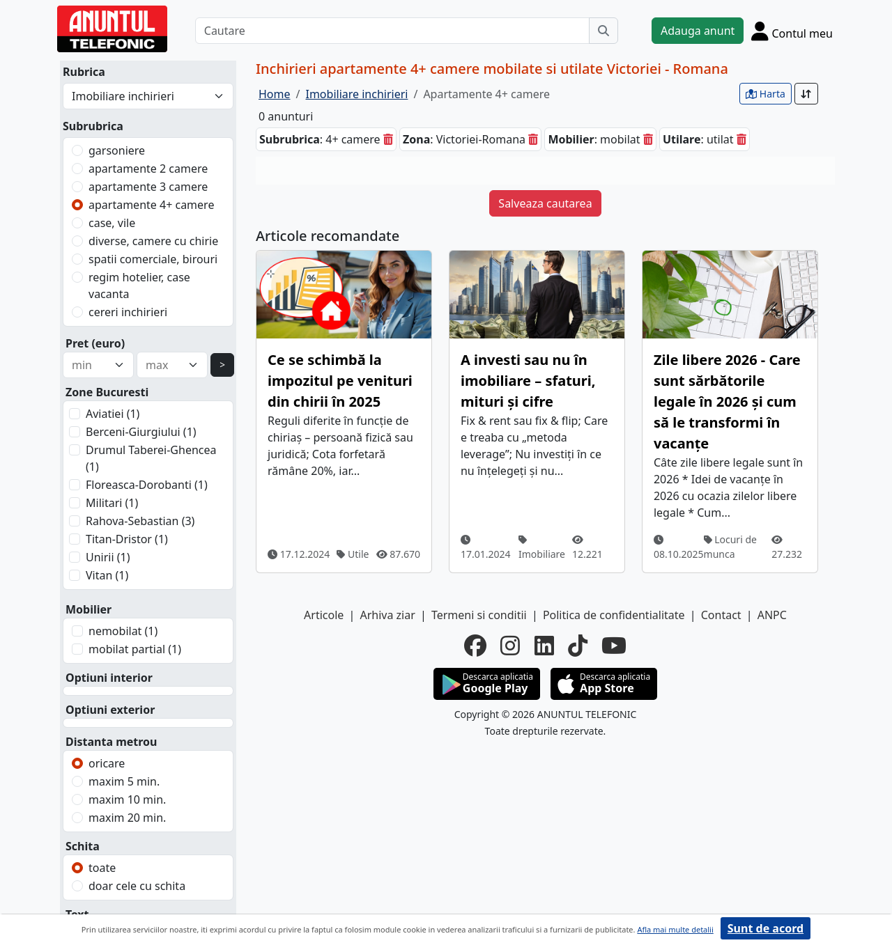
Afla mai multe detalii (675, 929)
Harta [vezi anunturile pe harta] (765, 93)
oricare (107, 763)
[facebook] (475, 645)
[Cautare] (392, 30)
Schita (83, 846)
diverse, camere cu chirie (153, 241)
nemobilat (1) (123, 631)
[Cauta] (603, 30)
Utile (353, 554)
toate (102, 867)
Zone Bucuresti (107, 392)
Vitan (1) (107, 575)
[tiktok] (577, 645)
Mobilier (89, 609)
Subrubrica (93, 126)
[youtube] (613, 645)
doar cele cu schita (137, 886)
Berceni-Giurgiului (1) (141, 431)
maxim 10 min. (127, 799)
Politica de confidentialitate (614, 615)
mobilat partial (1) (135, 649)
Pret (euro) (95, 343)
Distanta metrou (111, 741)
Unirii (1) (108, 557)
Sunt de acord (765, 928)
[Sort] (806, 93)
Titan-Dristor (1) (127, 539)
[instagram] (510, 645)
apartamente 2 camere (148, 168)
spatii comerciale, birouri (153, 259)
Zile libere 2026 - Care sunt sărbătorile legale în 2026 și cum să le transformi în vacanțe (727, 401)
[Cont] (792, 30)
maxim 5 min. (124, 781)
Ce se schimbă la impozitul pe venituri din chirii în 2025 (340, 380)
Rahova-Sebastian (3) (140, 521)
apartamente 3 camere (148, 186)
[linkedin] (544, 645)
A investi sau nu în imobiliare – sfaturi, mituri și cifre (528, 380)
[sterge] (388, 139)
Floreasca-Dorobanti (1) (147, 484)
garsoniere (117, 150)
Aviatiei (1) (112, 413)
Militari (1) (112, 502)
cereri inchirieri (128, 312)
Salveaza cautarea (545, 203)
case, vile (112, 223)
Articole (324, 615)
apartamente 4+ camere (151, 204)
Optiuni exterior (110, 709)
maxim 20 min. (127, 817)
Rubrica (84, 71)
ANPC (772, 615)
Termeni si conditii (479, 615)
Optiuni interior (109, 677)
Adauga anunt (698, 30)
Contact (721, 615)
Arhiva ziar (387, 615)
